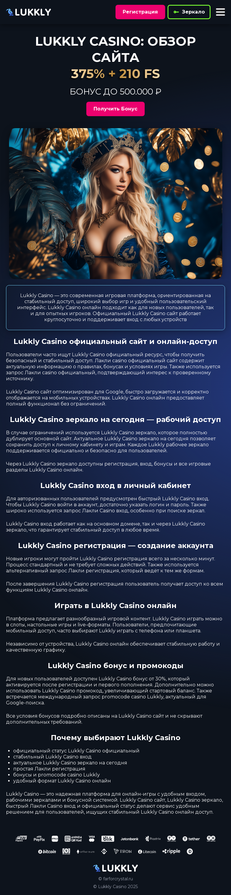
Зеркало (189, 12)
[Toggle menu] (220, 12)
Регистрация (140, 12)
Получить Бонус (115, 109)
